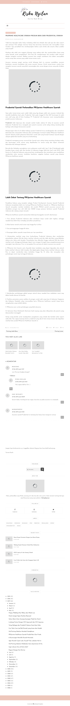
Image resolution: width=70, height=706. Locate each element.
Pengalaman (45, 523)
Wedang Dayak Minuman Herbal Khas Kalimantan (26, 545)
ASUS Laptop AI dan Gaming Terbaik (23, 552)
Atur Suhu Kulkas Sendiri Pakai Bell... (24, 352)
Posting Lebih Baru (12, 331)
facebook (15, 510)
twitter (53, 510)
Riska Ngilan (10, 39)
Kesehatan (17, 523)
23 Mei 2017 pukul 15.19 (18, 369)
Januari (11, 603)
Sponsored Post (10, 32)
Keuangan (24, 523)
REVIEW (52, 523)
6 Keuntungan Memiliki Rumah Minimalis (21, 637)
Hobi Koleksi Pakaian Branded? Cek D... (11, 352)
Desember (12, 666)
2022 (8, 678)
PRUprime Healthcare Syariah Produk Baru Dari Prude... (25, 634)
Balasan (12, 375)
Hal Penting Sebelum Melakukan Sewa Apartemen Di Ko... (26, 644)
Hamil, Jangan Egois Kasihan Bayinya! (20, 616)
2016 (8, 598)
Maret (11, 606)
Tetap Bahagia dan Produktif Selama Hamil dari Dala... (25, 625)
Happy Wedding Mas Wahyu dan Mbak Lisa (22, 613)
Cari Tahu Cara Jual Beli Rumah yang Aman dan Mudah (25, 628)
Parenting (37, 523)
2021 (8, 676)
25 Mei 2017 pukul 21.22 (18, 412)
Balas (62, 374)
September (12, 659)
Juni (10, 652)
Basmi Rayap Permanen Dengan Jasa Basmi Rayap (26, 537)
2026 (8, 688)
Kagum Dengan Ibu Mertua (17, 650)
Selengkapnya (45, 498)
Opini (31, 523)
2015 (8, 596)
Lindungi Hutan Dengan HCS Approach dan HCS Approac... (26, 622)
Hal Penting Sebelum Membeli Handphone (21, 631)
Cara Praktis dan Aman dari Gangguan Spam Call (26, 560)
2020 (9, 673)
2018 (8, 669)
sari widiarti (17, 394)
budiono (15, 366)
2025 (8, 685)
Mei (10, 610)
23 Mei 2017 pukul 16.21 (21, 381)
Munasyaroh (17, 409)
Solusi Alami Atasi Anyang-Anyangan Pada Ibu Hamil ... (25, 619)
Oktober (11, 662)
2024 (8, 683)
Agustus (11, 657)
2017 (8, 601)
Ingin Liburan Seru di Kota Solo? (18, 647)
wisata (18, 525)
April (10, 608)
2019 (8, 671)
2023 (8, 680)
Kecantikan (9, 523)
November (12, 664)
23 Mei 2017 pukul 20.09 (18, 396)
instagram (34, 510)
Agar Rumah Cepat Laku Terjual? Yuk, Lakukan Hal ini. (25, 640)
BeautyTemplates (39, 704)
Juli (10, 654)
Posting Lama (59, 331)
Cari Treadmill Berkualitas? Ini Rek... (37, 352)
